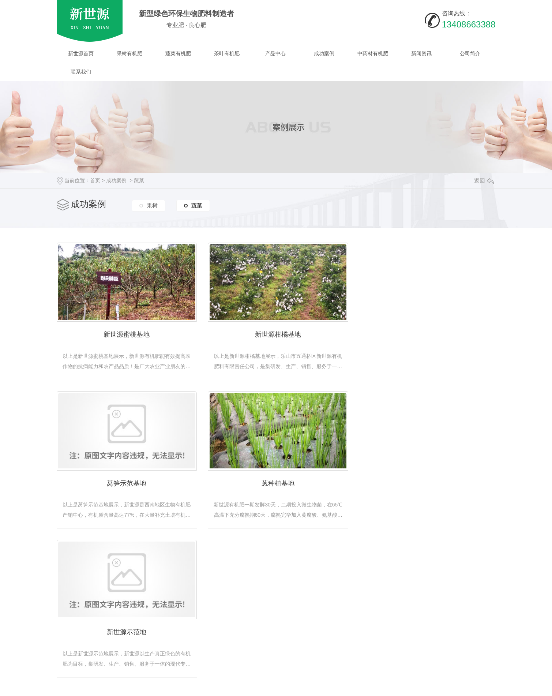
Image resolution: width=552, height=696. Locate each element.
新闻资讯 (421, 53)
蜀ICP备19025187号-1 (173, 687)
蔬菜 (139, 180)
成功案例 (324, 53)
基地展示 (387, 622)
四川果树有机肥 (278, 611)
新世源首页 (81, 53)
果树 (152, 205)
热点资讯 (328, 611)
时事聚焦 (328, 644)
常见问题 (328, 633)
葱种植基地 (126, 482)
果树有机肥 (129, 53)
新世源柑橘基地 (276, 333)
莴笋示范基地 (426, 333)
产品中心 (275, 53)
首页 (95, 180)
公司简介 (470, 53)
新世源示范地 (276, 482)
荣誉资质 (387, 633)
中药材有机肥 (372, 53)
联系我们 (81, 72)
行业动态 (328, 622)
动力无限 (414, 687)
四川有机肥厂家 (278, 622)
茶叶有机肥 (227, 53)
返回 (484, 180)
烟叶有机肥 (214, 644)
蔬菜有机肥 (178, 53)
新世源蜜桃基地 (126, 333)
